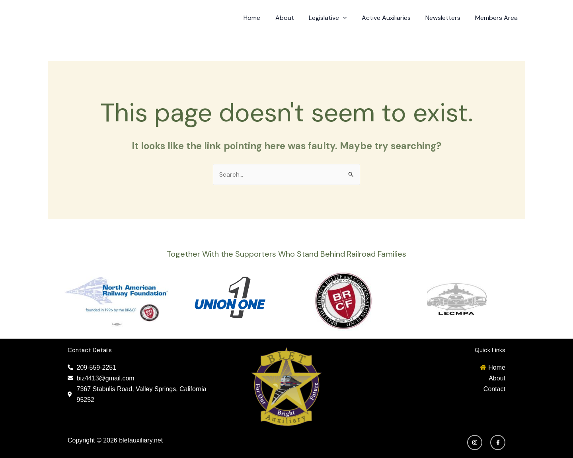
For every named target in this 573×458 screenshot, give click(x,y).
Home (263, 18)
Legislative (335, 18)
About (294, 18)
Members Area (497, 18)
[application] (350, 18)
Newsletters (446, 18)
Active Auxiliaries (391, 18)
